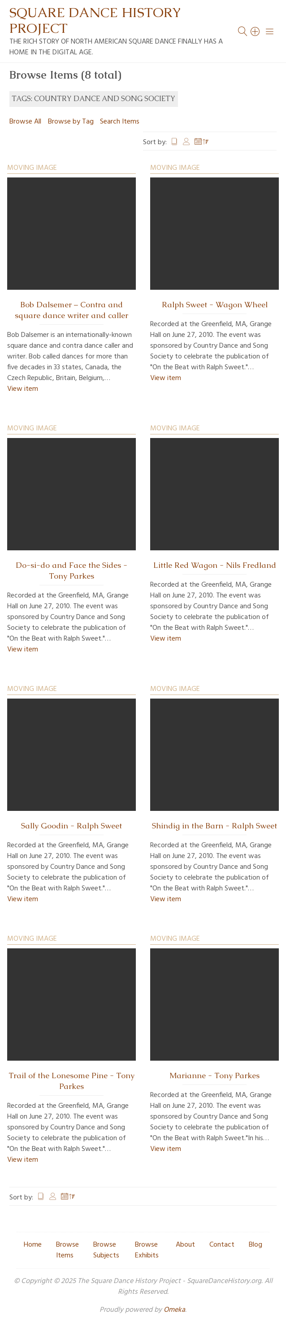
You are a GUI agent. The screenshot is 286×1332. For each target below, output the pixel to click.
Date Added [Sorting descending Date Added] (202, 142)
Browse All (25, 122)
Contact (221, 1245)
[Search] (255, 31)
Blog (255, 1245)
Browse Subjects (106, 1250)
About (185, 1245)
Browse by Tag (71, 122)
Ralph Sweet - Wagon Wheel (215, 305)
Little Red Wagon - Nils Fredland (214, 565)
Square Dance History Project (95, 20)
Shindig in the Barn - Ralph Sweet (214, 826)
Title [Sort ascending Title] (174, 142)
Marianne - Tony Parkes (214, 1075)
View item (22, 389)
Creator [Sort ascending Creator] (186, 142)
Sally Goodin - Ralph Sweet (71, 826)
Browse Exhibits (147, 1250)
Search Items (119, 122)
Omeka (174, 1310)
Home (33, 1245)
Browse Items (67, 1250)
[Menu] (270, 31)
